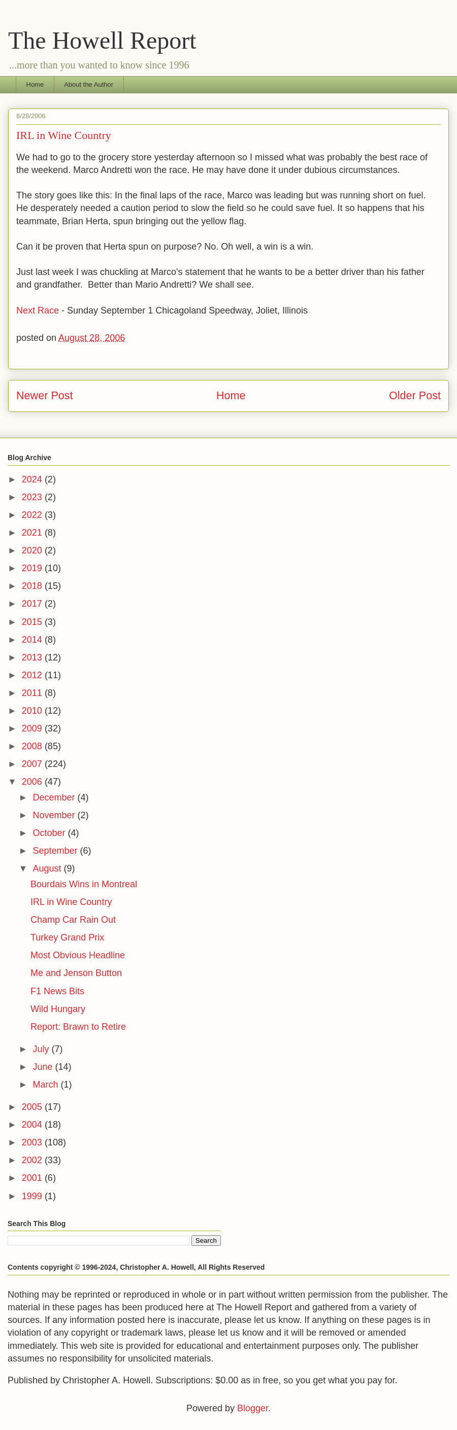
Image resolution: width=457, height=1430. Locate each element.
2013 (33, 657)
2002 (33, 1160)
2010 (33, 711)
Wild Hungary (57, 1009)
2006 (33, 782)
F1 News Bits (57, 991)
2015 (33, 622)
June (43, 1067)
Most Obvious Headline (77, 955)
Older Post (415, 395)
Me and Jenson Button (76, 973)
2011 (33, 693)
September (56, 851)
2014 (33, 640)
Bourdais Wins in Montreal (83, 884)
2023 (33, 497)
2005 (33, 1107)
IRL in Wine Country (71, 902)
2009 (33, 728)
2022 (33, 515)
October (50, 833)
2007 (33, 764)
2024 (33, 479)
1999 (33, 1196)
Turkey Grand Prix (67, 937)
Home (35, 84)
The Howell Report (102, 40)
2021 (33, 533)
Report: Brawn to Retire (78, 1027)
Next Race (37, 310)
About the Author (88, 84)
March (46, 1084)
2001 (33, 1178)
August (47, 868)
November (54, 815)
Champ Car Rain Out (73, 920)
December (54, 797)
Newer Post (44, 395)
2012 (33, 675)
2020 (33, 550)
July (41, 1049)
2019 (33, 568)
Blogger (252, 1408)
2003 (33, 1142)
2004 (33, 1125)
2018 (33, 586)
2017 (33, 604)
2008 (33, 746)
